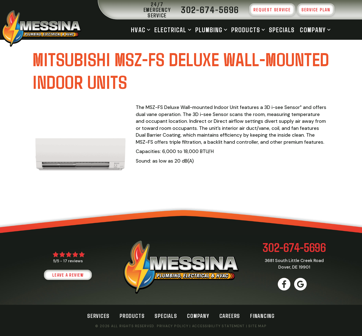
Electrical (170, 29)
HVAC (138, 29)
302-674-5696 (294, 247)
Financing (262, 315)
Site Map (257, 326)
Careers (229, 315)
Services (98, 315)
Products (245, 29)
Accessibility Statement (218, 326)
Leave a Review (67, 275)
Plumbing (209, 29)
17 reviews (73, 261)
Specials (282, 29)
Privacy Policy (173, 326)
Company (313, 29)
